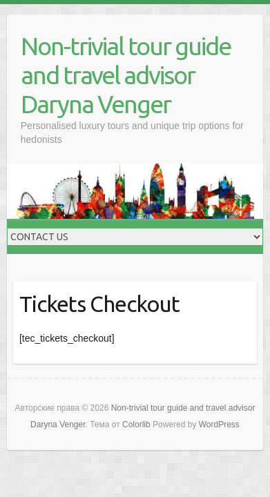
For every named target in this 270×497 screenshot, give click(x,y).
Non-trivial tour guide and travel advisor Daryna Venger (126, 75)
